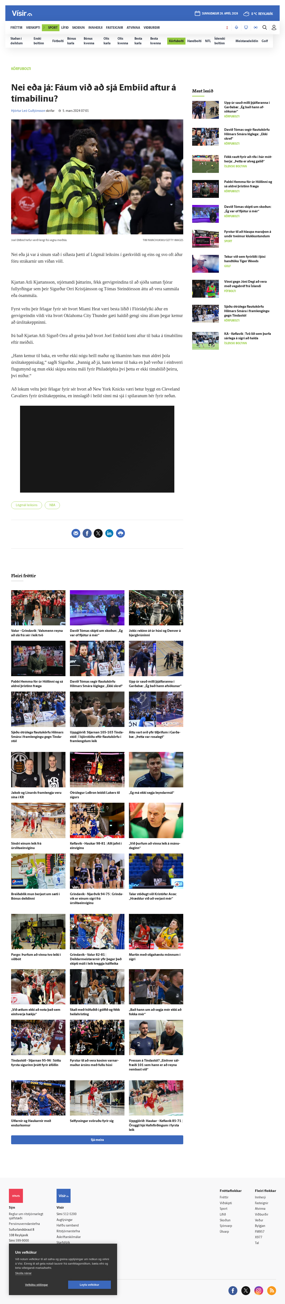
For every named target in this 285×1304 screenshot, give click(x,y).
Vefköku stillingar (36, 1284)
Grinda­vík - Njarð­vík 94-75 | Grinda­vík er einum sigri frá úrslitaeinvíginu (96, 899)
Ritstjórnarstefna (68, 1231)
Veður (259, 1220)
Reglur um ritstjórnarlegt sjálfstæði (26, 1216)
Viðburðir (261, 1214)
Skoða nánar (23, 1273)
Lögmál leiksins (26, 505)
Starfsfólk (63, 1243)
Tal (257, 1243)
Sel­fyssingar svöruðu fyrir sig (92, 1121)
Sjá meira (97, 1140)
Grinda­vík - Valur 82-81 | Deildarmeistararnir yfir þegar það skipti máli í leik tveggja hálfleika (96, 959)
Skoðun (225, 1220)
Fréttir (224, 1197)
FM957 (260, 1232)
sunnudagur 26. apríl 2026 (220, 14)
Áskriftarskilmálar (69, 1237)
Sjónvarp (226, 1226)
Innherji (260, 1197)
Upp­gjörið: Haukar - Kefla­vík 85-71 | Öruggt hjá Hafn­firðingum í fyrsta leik (156, 1126)
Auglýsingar (65, 1220)
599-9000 (22, 1241)
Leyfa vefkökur (89, 1284)
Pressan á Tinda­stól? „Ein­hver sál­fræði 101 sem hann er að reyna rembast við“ (154, 1065)
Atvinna (260, 1209)
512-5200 (70, 1214)
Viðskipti (226, 1203)
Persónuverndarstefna (24, 1224)
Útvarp (224, 1232)
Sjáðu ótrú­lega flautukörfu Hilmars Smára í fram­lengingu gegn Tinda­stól (37, 737)
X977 (258, 1237)
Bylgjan (260, 1226)
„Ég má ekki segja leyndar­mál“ (151, 793)
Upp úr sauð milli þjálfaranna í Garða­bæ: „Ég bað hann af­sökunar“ (247, 107)
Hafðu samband (68, 1225)
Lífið (223, 1214)
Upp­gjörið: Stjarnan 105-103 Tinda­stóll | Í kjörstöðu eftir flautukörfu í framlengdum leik (97, 737)
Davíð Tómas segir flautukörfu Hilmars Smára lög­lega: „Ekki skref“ (247, 134)
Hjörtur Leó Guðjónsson (28, 111)
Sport (223, 1209)
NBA (52, 505)
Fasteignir (261, 1203)
